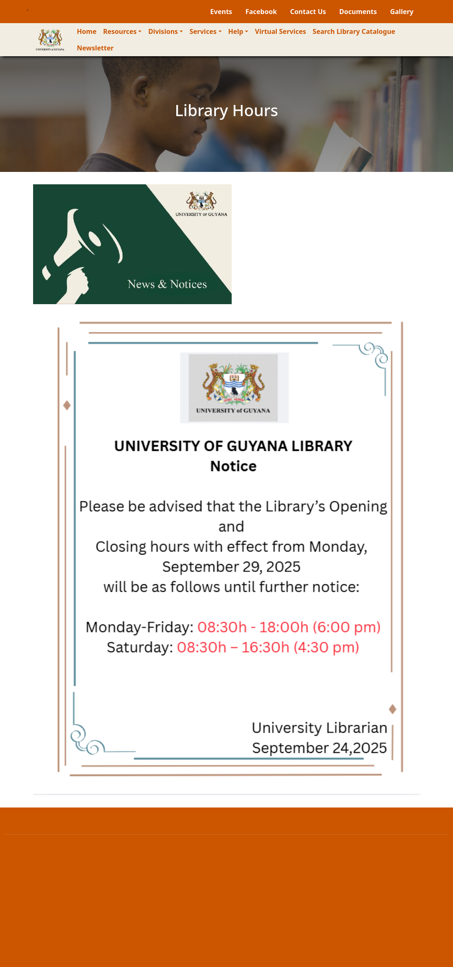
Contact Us (308, 11)
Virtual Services (280, 31)
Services (202, 31)
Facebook (261, 11)
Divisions (163, 31)
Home (86, 31)
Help (236, 31)
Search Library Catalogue (354, 31)
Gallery (402, 11)
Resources (120, 31)
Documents (358, 11)
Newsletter (95, 47)
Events (221, 11)
